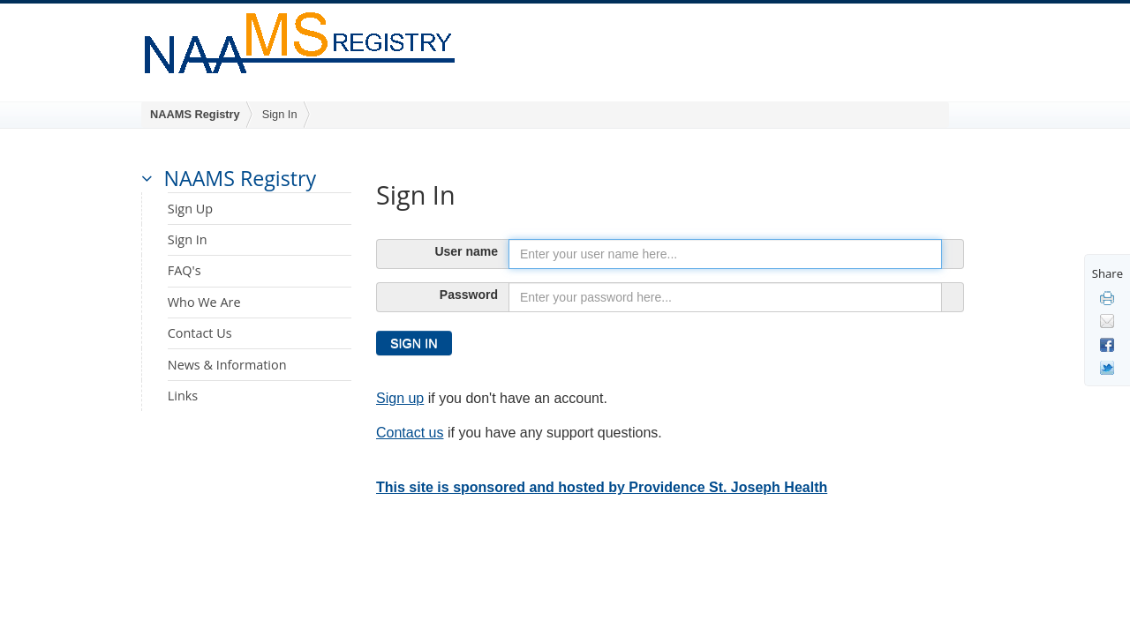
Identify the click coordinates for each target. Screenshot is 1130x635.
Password (469, 294)
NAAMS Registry (195, 114)
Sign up (400, 398)
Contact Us (200, 333)
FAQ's (184, 270)
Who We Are (204, 302)
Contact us (409, 432)
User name (466, 251)
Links (183, 395)
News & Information (227, 364)
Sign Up (190, 208)
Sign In (280, 114)
